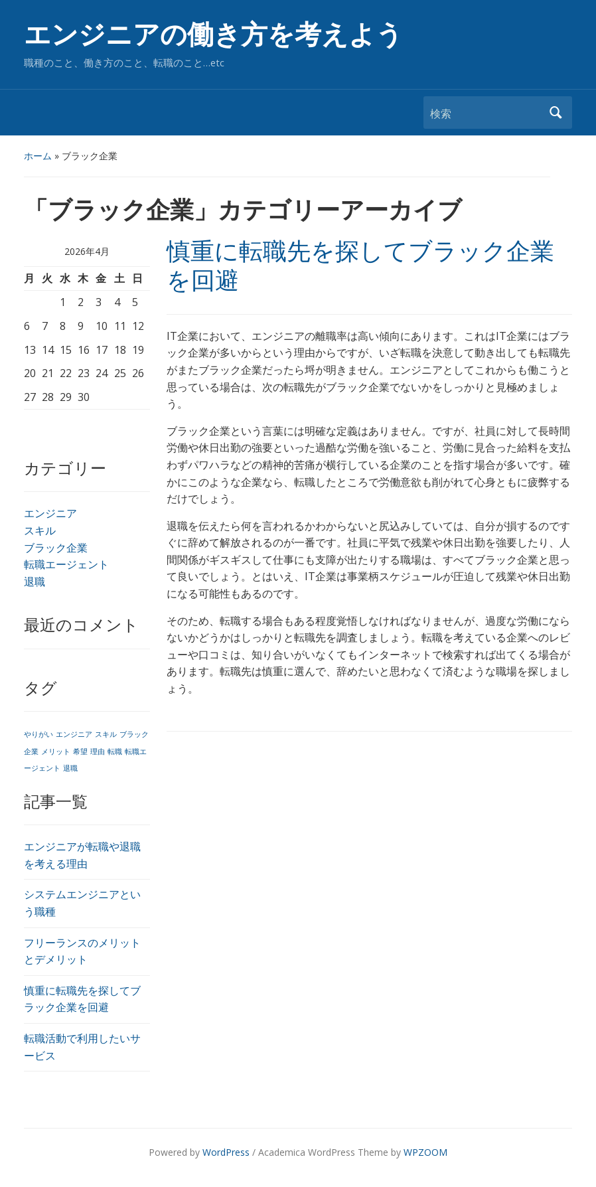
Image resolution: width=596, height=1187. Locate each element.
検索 (555, 112)
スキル (40, 530)
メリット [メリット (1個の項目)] (55, 751)
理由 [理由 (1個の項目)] (97, 751)
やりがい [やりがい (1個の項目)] (38, 734)
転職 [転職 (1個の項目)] (115, 751)
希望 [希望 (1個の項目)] (80, 751)
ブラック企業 (56, 547)
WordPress (226, 1152)
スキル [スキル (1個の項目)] (106, 734)
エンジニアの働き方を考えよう (213, 34)
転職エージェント (66, 564)
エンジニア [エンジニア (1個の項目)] (74, 734)
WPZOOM (425, 1152)
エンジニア (50, 513)
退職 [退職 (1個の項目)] (70, 768)
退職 (34, 581)
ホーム (38, 155)
